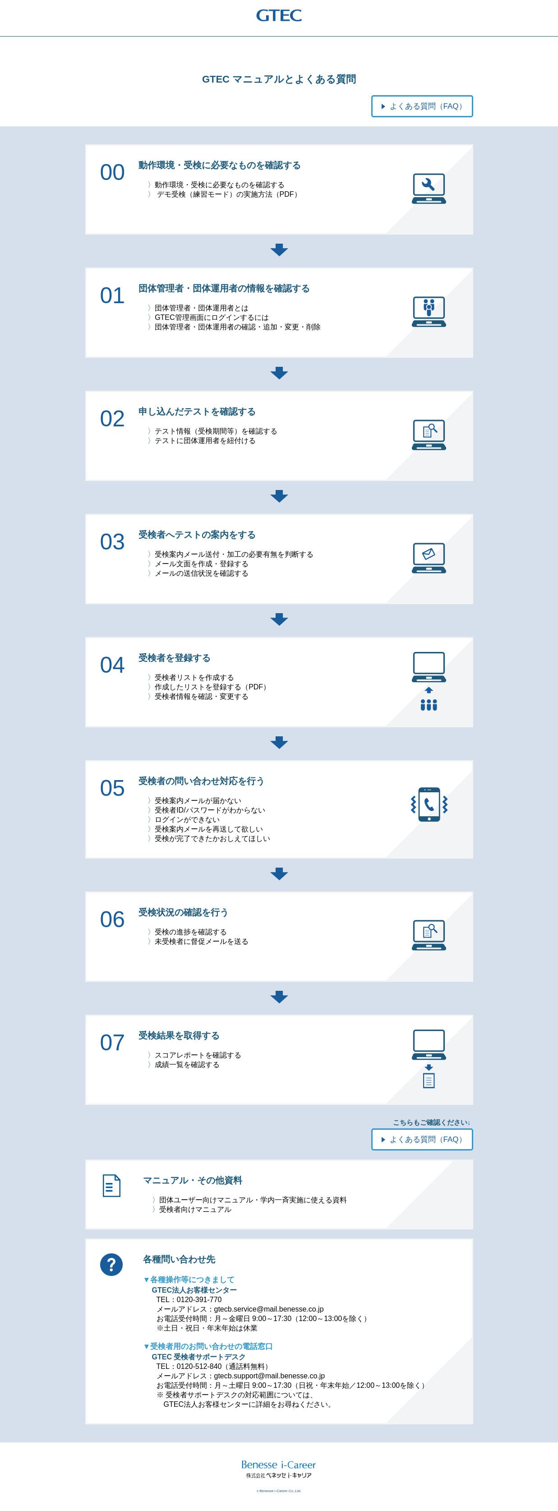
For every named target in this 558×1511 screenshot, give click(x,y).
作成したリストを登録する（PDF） (212, 687)
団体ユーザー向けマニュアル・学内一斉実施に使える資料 (253, 1200)
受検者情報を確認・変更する (202, 696)
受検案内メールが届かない (198, 800)
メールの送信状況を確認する (202, 573)
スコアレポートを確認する (198, 1055)
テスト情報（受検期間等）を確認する (216, 431)
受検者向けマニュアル (195, 1209)
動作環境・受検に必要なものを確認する (220, 185)
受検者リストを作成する (194, 677)
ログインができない (187, 819)
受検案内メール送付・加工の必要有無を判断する (234, 554)
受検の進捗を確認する (191, 932)
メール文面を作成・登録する (202, 564)
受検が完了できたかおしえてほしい (212, 838)
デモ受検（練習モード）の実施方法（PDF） (229, 194)
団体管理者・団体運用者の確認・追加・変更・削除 (238, 327)
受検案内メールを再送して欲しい (209, 829)
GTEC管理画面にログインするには (211, 317)
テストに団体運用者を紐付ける (205, 440)
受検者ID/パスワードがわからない (210, 810)
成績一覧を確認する (187, 1064)
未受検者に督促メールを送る (202, 941)
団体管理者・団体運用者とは (202, 308)
